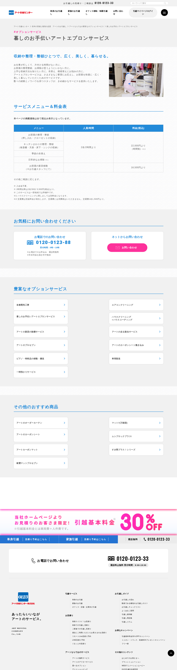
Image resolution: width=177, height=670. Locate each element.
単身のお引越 (77, 543)
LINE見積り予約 (78, 584)
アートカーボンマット (79, 415)
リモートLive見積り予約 (81, 580)
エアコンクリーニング (79, 305)
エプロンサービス (79, 617)
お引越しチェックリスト (131, 551)
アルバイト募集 (128, 646)
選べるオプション (79, 609)
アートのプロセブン (27, 334)
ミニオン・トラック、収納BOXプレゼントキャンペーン (143, 584)
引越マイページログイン (143, 13)
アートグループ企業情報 (131, 639)
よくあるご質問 (128, 555)
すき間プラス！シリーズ (131, 415)
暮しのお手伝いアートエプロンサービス (139, 305)
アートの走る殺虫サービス (132, 320)
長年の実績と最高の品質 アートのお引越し (49, 26)
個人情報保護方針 (34, 662)
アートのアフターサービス (82, 606)
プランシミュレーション (131, 606)
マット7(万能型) (76, 400)
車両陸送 (21, 348)
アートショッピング (80, 613)
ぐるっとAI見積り (79, 588)
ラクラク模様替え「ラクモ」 (83, 621)
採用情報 (125, 643)
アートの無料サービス (81, 602)
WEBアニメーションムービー (133, 609)
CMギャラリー (127, 617)
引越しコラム (127, 566)
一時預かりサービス (78, 348)
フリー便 (125, 588)
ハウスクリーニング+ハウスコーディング (28, 319)
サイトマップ (143, 662)
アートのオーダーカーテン (30, 400)
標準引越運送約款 (76, 662)
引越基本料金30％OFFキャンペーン (136, 580)
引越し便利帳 (127, 558)
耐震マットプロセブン (28, 429)
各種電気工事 (23, 305)
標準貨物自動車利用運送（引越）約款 (101, 662)
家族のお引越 (77, 547)
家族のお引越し (75, 13)
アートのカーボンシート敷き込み (85, 334)
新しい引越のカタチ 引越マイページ (86, 624)
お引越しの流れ (128, 543)
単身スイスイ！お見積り (81, 565)
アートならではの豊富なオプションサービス (86, 26)
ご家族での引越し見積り (81, 573)
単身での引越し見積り (81, 569)
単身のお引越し (57, 13)
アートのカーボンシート (131, 400)
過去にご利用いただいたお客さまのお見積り (89, 576)
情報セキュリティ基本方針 (54, 662)
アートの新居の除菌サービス (83, 320)
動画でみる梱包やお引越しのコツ (135, 547)
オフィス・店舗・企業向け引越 (84, 551)
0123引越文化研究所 (130, 613)
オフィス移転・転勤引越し (97, 13)
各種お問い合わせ (127, 662)
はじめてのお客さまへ (130, 602)
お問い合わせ (119, 13)
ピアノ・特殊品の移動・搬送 (134, 334)
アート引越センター (21, 26)
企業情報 (125, 631)
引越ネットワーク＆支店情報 (133, 635)
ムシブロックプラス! (27, 415)
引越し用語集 (127, 562)
